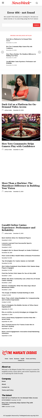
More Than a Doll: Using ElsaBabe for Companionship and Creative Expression (20, 299)
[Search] (36, 25)
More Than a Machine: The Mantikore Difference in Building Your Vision (21, 54)
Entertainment (6, 400)
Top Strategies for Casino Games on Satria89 (18, 261)
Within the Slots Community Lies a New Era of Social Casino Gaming (21, 279)
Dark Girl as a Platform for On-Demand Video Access (19, 39)
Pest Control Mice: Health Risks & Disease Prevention (21, 255)
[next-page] (39, 52)
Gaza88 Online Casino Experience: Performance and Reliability (21, 62)
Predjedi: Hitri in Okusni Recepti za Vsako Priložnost (20, 250)
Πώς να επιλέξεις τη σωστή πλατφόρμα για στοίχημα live (19, 312)
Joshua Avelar (8, 110)
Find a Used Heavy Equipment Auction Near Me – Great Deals (19, 318)
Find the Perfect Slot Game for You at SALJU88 (19, 273)
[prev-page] (2, 52)
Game (3, 406)
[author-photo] (3, 110)
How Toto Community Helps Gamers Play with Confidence (19, 47)
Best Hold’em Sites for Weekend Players (16, 238)
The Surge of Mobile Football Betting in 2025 (18, 293)
